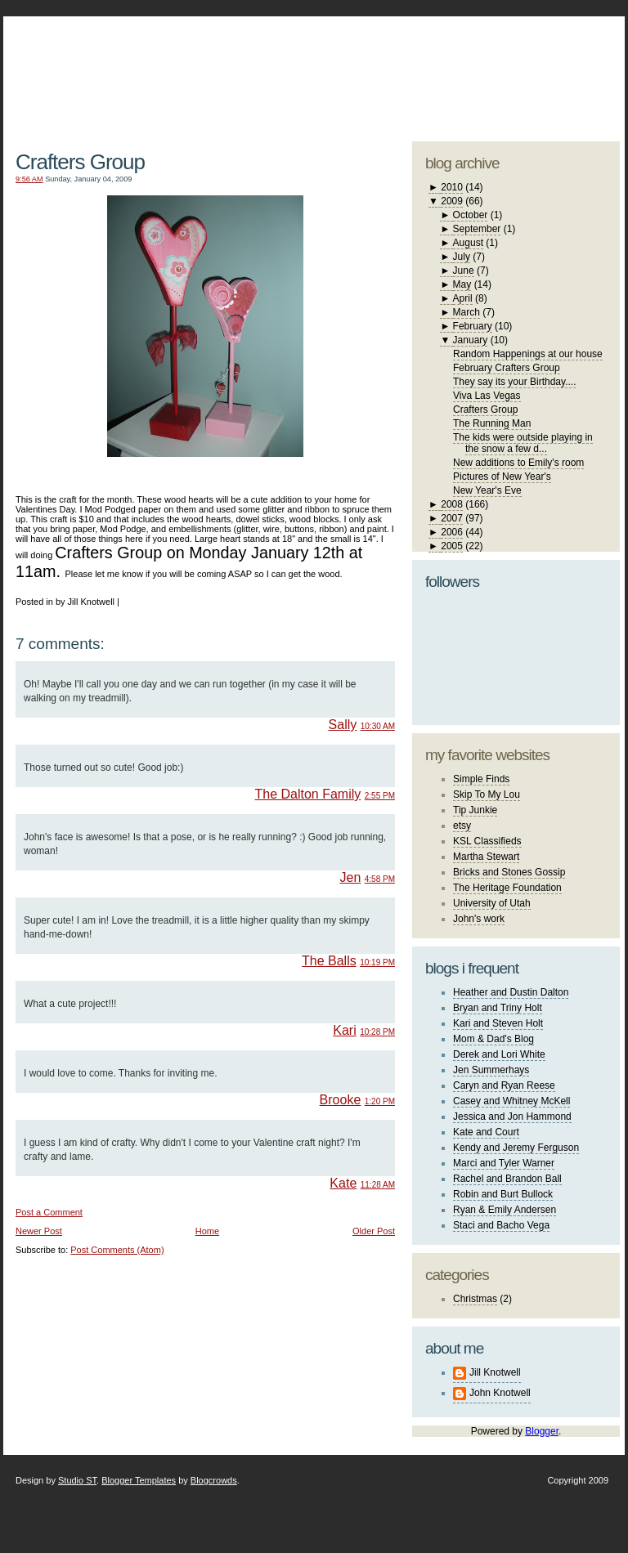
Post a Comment (49, 1212)
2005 (452, 546)
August (468, 242)
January (470, 340)
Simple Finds (481, 779)
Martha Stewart (486, 856)
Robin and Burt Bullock (503, 1194)
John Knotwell (500, 1393)
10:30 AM (378, 726)
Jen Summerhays (491, 1070)
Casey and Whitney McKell (511, 1101)
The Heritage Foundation (507, 887)
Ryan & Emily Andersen (504, 1209)
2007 (452, 518)
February (472, 326)
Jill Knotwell (495, 1372)
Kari (344, 1030)
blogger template (559, 57)
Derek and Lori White (499, 1054)
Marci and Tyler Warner (503, 1163)
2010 (452, 187)
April (463, 298)
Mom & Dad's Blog (493, 1039)
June (463, 270)
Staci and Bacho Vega (501, 1225)
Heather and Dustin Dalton (510, 992)
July (461, 256)
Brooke (340, 1100)
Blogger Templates (138, 1480)
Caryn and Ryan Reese (504, 1085)
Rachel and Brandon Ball (507, 1178)
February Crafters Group (506, 368)
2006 (452, 532)
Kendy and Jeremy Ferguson (516, 1147)
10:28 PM (377, 1031)
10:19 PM (377, 962)
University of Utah (492, 903)
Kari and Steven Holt (498, 1023)
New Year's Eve (487, 490)
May (462, 284)
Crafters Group (80, 162)
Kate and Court (486, 1132)
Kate (343, 1183)
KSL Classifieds (487, 841)
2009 (452, 201)
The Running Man (492, 423)
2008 (452, 504)
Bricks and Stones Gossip (509, 872)
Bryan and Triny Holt (497, 1008)
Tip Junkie (475, 810)
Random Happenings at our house (528, 354)
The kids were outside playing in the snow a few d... (523, 443)
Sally (343, 725)
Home (207, 1231)
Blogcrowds (214, 1480)
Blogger (541, 1431)
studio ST (491, 70)
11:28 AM (378, 1184)
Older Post (373, 1231)
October (470, 215)
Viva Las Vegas (487, 395)
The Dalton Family (307, 794)
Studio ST (77, 1480)
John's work (479, 918)
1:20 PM (380, 1101)
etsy (462, 825)
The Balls (329, 961)
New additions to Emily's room (518, 462)
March (466, 312)
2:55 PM (380, 795)
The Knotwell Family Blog (201, 66)
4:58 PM (380, 879)
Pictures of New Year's (502, 476)
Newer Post (39, 1231)
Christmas (475, 1299)
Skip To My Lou (486, 794)
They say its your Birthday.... (514, 381)
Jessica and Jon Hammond (512, 1116)
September (477, 229)
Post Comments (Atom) (117, 1250)
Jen (350, 877)
